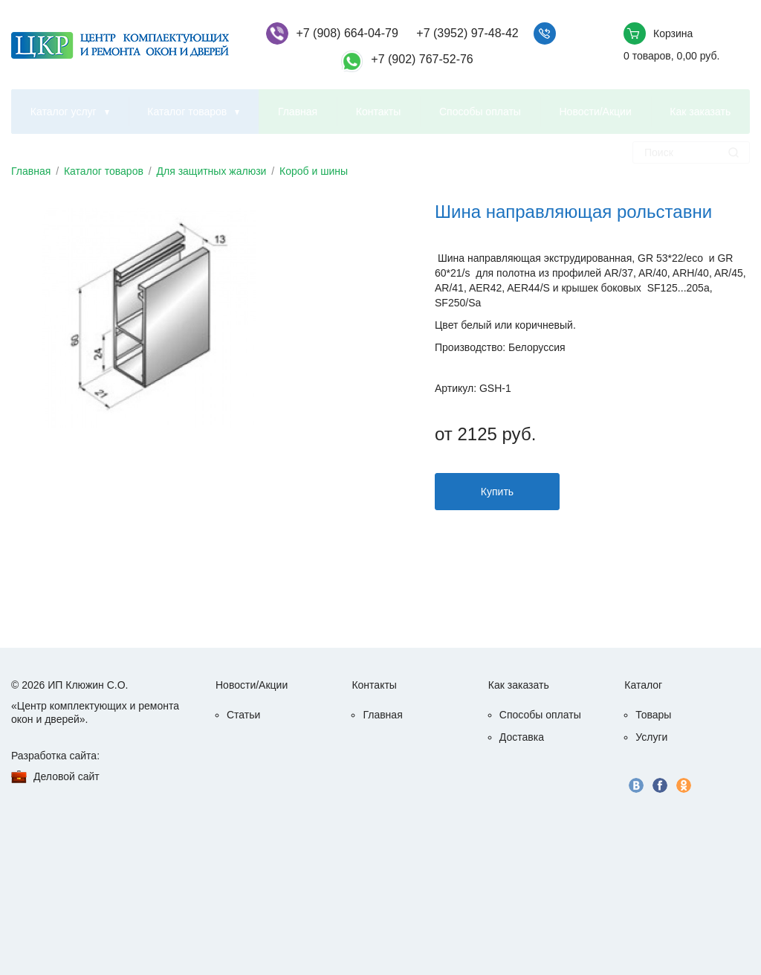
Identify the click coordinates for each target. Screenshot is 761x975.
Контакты (378, 112)
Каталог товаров (187, 112)
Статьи (243, 715)
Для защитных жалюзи (212, 171)
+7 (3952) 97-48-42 (467, 33)
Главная (297, 112)
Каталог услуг (63, 112)
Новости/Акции (596, 112)
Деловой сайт (66, 776)
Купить (497, 492)
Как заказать (700, 112)
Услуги (651, 737)
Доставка (521, 737)
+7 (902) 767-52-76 (422, 59)
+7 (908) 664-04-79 (347, 33)
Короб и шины (313, 171)
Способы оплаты (480, 112)
